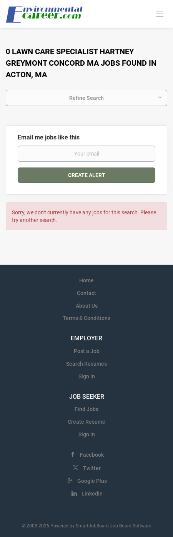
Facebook (92, 455)
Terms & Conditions (86, 318)
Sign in (86, 376)
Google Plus (92, 481)
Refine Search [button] (86, 98)
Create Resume (86, 422)
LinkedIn (92, 494)
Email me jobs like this (49, 137)
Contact (86, 293)
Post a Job (87, 351)
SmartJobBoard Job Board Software (113, 526)
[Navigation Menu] (159, 13)
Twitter (92, 468)
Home (86, 280)
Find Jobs (86, 409)
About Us (87, 306)
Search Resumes (86, 364)
